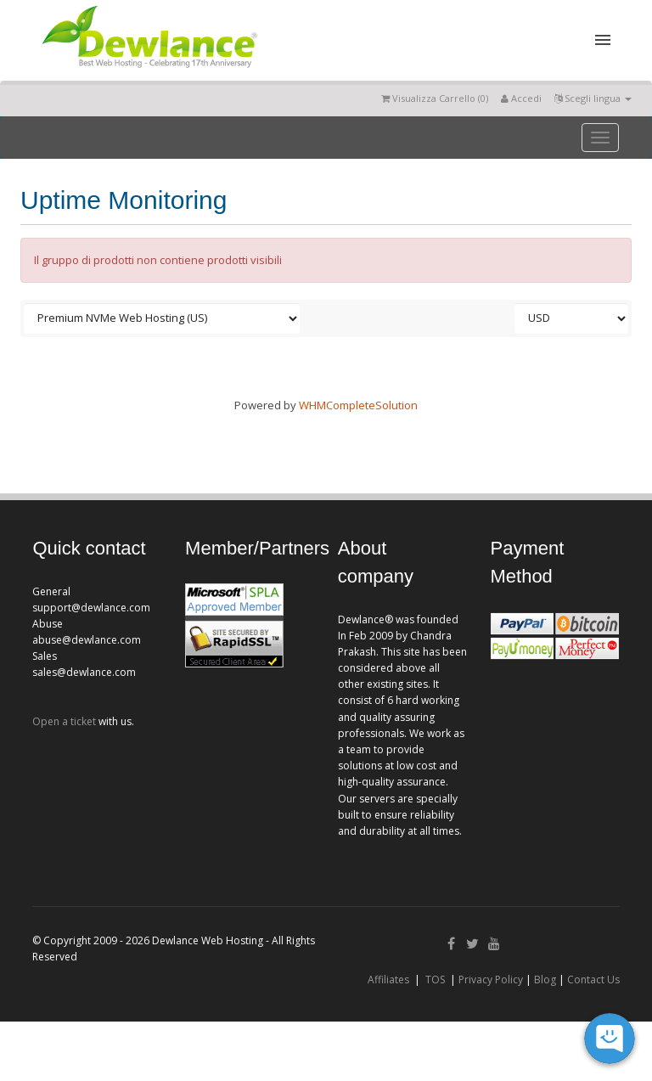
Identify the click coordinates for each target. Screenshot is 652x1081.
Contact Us (593, 979)
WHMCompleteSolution (358, 405)
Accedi (521, 98)
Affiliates (388, 979)
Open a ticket (64, 721)
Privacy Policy (490, 979)
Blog (545, 979)
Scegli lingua (593, 98)
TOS (435, 979)
